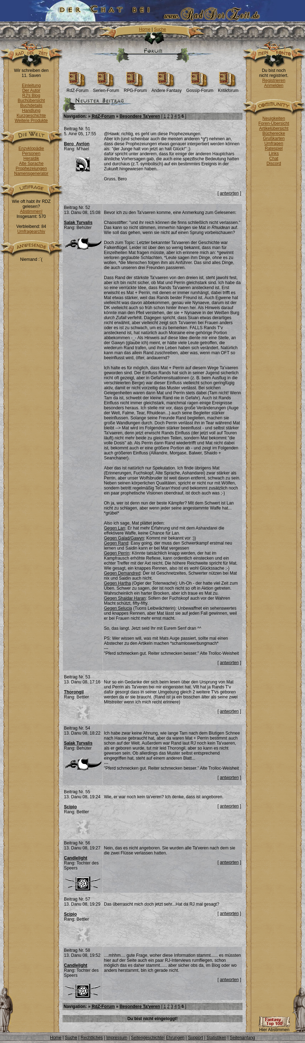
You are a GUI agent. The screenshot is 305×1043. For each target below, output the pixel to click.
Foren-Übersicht (273, 123)
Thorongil (74, 691)
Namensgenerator (31, 173)
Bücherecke (273, 133)
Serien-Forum (106, 88)
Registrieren (273, 80)
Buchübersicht (31, 100)
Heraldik (31, 158)
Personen (31, 153)
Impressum (116, 1037)
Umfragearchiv (31, 231)
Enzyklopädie (31, 148)
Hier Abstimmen (274, 1027)
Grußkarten (274, 138)
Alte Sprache (31, 163)
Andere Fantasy (166, 88)
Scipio (70, 806)
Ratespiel (273, 148)
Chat (273, 158)
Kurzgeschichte (31, 115)
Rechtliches (92, 1037)
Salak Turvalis (78, 222)
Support (195, 1037)
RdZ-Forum (77, 88)
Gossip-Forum (200, 88)
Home (144, 29)
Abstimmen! (31, 211)
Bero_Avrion (77, 143)
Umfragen (273, 143)
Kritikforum (228, 88)
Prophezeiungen (31, 168)
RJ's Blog (31, 95)
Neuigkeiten (273, 118)
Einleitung (31, 85)
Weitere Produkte (31, 120)
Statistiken (216, 1037)
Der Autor (31, 90)
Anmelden (273, 85)
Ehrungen (175, 1037)
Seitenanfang (242, 1037)
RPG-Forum (135, 88)
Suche (160, 29)
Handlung (31, 110)
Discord (273, 163)
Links (274, 153)
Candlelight (75, 858)
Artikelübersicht (273, 128)
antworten (229, 193)
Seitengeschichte (147, 1037)
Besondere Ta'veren (140, 116)
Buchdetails (31, 105)
